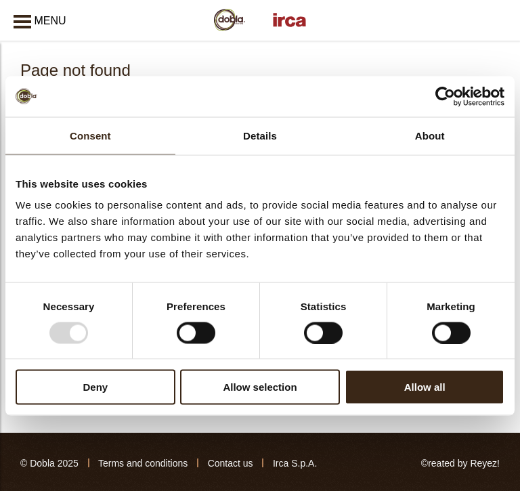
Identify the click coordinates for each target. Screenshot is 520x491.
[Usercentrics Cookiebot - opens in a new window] (445, 96)
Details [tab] (260, 135)
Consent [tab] (90, 135)
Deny (95, 387)
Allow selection (260, 387)
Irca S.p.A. (295, 463)
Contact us (230, 463)
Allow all (425, 387)
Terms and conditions (143, 463)
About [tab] (430, 135)
